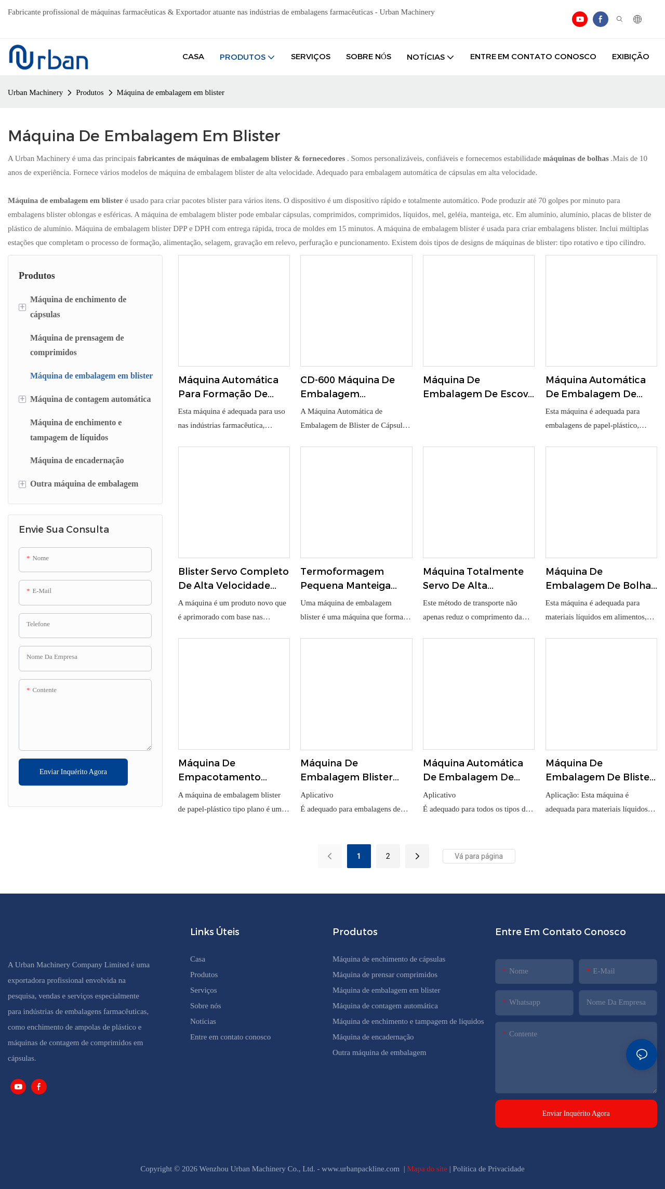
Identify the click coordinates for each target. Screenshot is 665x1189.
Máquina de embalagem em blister (170, 92)
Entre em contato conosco (230, 1037)
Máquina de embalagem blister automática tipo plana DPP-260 (355, 771)
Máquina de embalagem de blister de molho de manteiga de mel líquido (600, 771)
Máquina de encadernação (373, 1037)
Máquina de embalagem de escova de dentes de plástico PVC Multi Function (478, 387)
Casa (197, 959)
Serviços (203, 990)
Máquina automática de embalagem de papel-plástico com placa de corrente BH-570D (600, 387)
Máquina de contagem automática (385, 1006)
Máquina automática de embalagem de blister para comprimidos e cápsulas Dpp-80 (473, 771)
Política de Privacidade (488, 1169)
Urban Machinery (35, 92)
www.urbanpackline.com (362, 1169)
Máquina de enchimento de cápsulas (388, 959)
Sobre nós (205, 1006)
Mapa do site (428, 1169)
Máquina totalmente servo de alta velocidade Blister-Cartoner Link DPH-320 (478, 579)
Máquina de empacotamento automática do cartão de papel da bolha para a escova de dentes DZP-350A (232, 771)
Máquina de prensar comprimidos (384, 974)
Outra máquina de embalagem (379, 1052)
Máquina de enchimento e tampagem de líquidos (408, 1021)
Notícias (203, 1021)
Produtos (89, 92)
